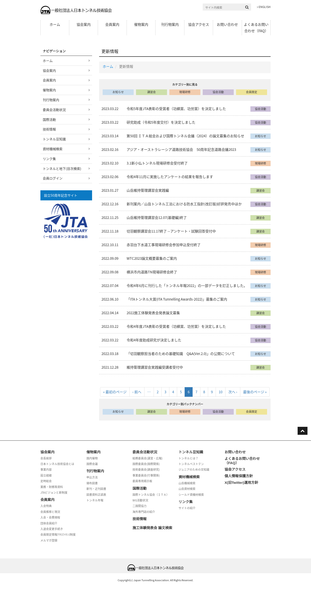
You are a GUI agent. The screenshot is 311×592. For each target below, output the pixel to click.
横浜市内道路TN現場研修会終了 (152, 272)
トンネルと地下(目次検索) (62, 168)
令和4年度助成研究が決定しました (154, 340)
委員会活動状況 (54, 109)
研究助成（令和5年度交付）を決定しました (161, 122)
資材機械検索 (52, 148)
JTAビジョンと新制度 (53, 492)
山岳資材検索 (187, 489)
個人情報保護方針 (239, 476)
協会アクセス (198, 24)
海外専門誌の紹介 (143, 512)
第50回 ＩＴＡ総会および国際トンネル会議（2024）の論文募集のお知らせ (185, 135)
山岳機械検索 (187, 483)
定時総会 (46, 481)
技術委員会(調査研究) (146, 469)
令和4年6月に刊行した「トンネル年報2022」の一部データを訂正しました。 (187, 285)
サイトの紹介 (187, 508)
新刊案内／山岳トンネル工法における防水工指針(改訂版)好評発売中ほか (184, 203)
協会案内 (84, 24)
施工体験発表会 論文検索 (152, 528)
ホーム (55, 24)
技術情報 (49, 129)
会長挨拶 (46, 458)
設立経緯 (46, 475)
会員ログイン (52, 178)
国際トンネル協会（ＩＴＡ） (150, 495)
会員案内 (112, 24)
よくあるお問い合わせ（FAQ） (256, 27)
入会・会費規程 (50, 517)
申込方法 (92, 477)
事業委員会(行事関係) (146, 475)
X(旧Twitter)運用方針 (241, 483)
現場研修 (184, 92)
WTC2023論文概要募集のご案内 (152, 258)
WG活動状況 (140, 500)
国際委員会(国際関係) (146, 464)
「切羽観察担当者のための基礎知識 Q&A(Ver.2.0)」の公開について (181, 353)
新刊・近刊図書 (96, 489)
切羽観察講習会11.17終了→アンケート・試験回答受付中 (171, 231)
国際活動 (49, 119)
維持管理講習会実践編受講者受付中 (155, 367)
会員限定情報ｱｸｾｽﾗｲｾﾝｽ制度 (58, 534)
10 (220, 393)
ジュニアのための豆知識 (194, 469)
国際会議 (92, 464)
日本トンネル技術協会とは (57, 464)
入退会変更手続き (51, 529)
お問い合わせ (227, 24)
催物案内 (141, 24)
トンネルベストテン (191, 464)
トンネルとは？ (188, 458)
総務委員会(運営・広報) (147, 458)
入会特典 (46, 506)
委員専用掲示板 (142, 481)
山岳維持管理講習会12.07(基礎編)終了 (157, 217)
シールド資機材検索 (191, 495)
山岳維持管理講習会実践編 (148, 190)
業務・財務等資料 (51, 487)
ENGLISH (264, 7)
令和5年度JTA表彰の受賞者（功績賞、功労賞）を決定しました (176, 108)
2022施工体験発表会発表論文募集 (153, 312)
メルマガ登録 (48, 540)
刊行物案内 (170, 24)
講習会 (151, 92)
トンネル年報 (94, 500)
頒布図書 (92, 483)
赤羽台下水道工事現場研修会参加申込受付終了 (164, 244)
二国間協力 (139, 506)
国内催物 (92, 458)
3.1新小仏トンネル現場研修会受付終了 (157, 163)
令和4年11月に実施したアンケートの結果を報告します (170, 176)
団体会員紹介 (48, 523)
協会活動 (218, 92)
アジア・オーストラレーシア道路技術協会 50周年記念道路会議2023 (181, 149)
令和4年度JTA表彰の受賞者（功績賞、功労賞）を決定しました (176, 326)
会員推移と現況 (50, 512)
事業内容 (46, 469)
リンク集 (49, 158)
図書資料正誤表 (96, 495)
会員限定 (251, 92)
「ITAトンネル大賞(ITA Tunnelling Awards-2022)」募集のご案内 (177, 299)
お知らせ (118, 92)
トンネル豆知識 (54, 139)
